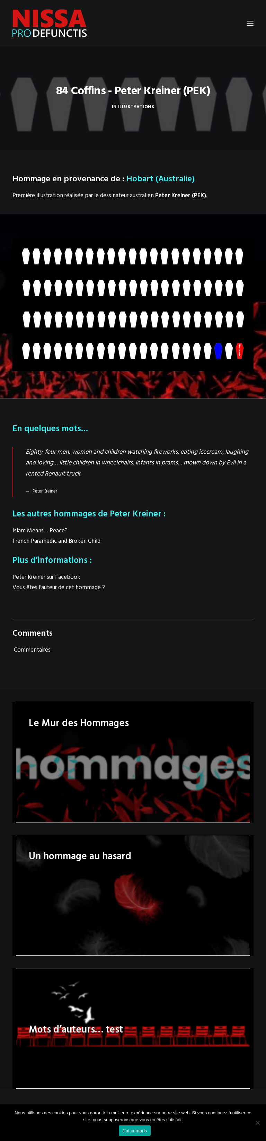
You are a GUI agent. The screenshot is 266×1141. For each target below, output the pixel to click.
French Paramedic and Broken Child (56, 541)
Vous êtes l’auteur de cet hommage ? (58, 587)
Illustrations (136, 107)
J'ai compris (134, 1130)
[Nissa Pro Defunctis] (49, 23)
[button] (250, 23)
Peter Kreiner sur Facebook (46, 577)
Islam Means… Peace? (40, 530)
